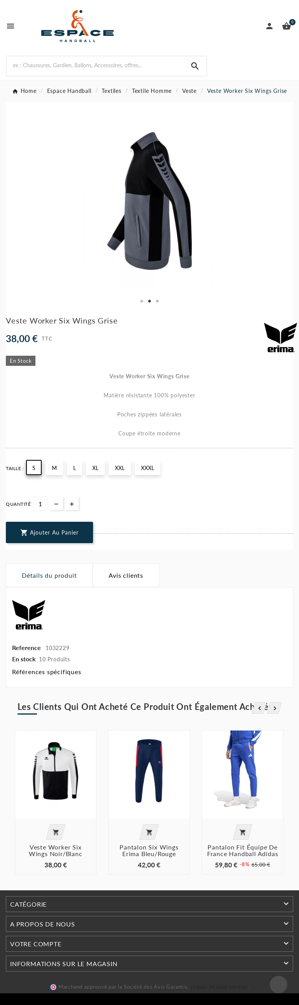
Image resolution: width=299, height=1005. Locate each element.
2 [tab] (149, 301)
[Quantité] (40, 503)
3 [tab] (157, 301)
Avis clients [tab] (126, 575)
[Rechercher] (95, 65)
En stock (24, 658)
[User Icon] (269, 26)
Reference (27, 647)
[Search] (195, 66)
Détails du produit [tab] (49, 575)
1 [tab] (142, 301)
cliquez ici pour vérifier (219, 987)
